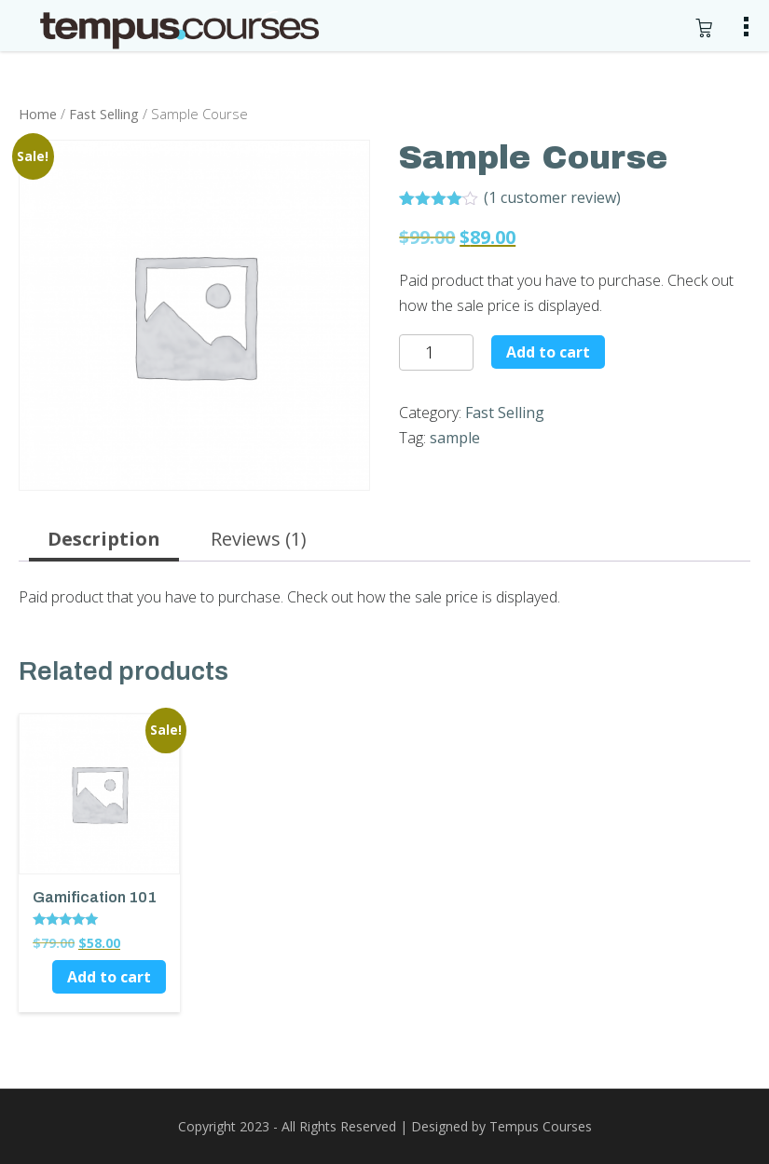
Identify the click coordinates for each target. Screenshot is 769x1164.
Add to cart (548, 352)
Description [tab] (104, 538)
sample (455, 437)
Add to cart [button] (109, 977)
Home (38, 113)
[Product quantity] (436, 352)
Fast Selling (104, 113)
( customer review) (552, 197)
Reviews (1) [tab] (259, 538)
